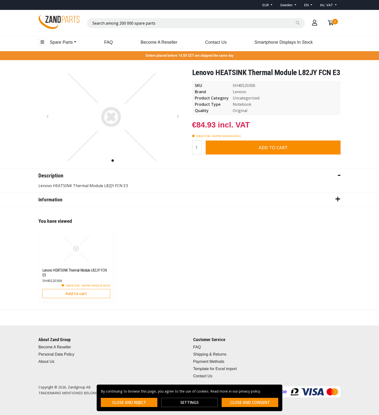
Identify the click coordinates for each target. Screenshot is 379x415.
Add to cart (273, 147)
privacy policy (249, 391)
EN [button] (307, 5)
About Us (46, 361)
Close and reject (129, 402)
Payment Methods (208, 361)
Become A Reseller (159, 42)
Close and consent (250, 402)
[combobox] (196, 23)
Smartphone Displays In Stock (284, 42)
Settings (189, 402)
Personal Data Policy (56, 354)
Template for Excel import (215, 369)
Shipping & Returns (209, 354)
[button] (267, 4)
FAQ (108, 42)
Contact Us (216, 42)
